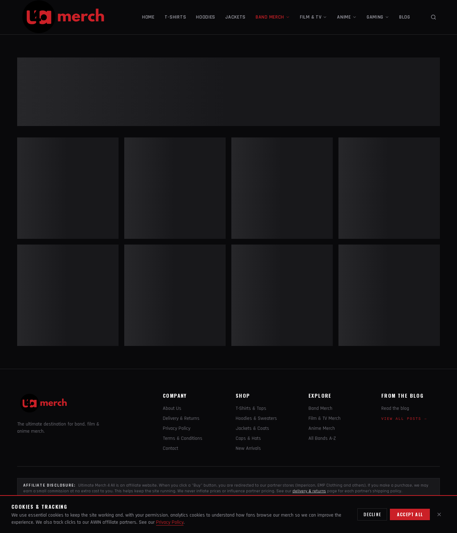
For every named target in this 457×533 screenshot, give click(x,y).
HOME (148, 17)
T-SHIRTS (175, 17)
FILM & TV (313, 17)
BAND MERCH (273, 17)
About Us (172, 408)
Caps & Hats (248, 438)
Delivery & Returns (181, 418)
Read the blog (395, 408)
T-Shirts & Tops (251, 408)
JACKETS (235, 17)
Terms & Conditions (182, 438)
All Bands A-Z (322, 438)
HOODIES (205, 17)
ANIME (347, 17)
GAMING (378, 17)
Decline (372, 514)
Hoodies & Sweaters (256, 418)
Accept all (410, 514)
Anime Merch (321, 428)
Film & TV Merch (324, 418)
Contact (170, 448)
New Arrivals (248, 448)
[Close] (439, 514)
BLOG (404, 17)
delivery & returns (309, 491)
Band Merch (320, 408)
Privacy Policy (176, 428)
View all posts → (404, 419)
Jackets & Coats (252, 428)
